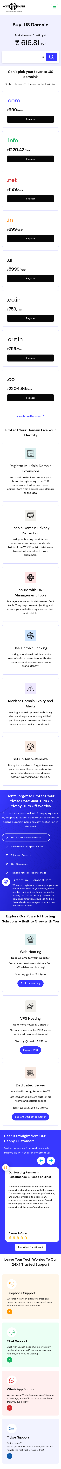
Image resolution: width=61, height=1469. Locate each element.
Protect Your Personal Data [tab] (23, 837)
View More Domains (30, 416)
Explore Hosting (30, 983)
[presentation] (41, 1161)
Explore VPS (30, 1050)
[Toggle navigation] (54, 7)
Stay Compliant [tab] (17, 864)
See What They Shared (30, 1247)
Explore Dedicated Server (30, 1117)
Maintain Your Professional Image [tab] (26, 873)
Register (30, 119)
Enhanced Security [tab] (18, 855)
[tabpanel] (30, 893)
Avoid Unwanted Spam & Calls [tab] (24, 846)
